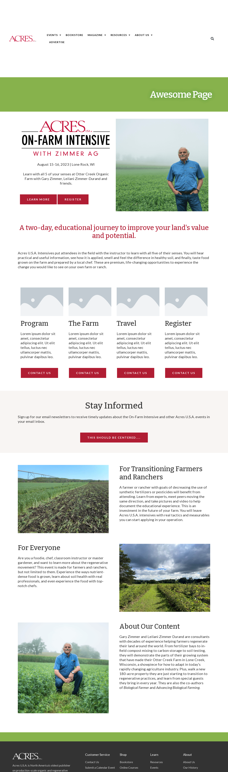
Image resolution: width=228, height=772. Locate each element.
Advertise (57, 42)
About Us (144, 35)
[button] (212, 38)
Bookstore (74, 34)
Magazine (97, 35)
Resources (120, 35)
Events (54, 35)
